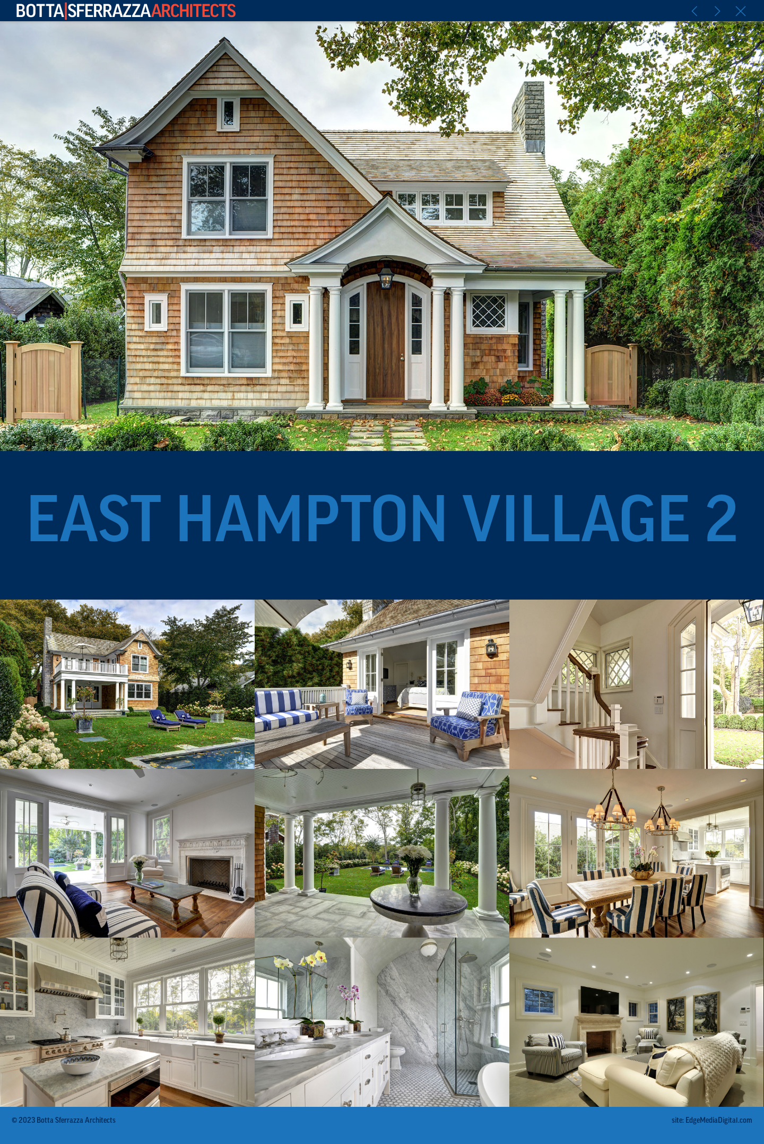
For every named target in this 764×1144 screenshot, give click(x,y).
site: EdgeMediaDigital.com (712, 1121)
